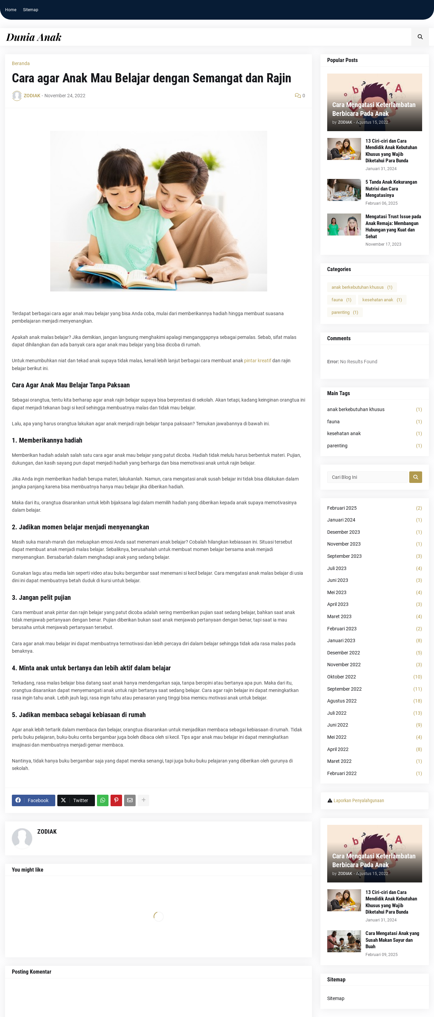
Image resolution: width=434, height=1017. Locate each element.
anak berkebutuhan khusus (362, 287)
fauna (342, 300)
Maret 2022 (374, 761)
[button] (420, 37)
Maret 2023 (374, 616)
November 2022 (374, 665)
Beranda (21, 63)
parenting (345, 312)
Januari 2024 (374, 520)
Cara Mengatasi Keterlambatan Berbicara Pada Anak (374, 109)
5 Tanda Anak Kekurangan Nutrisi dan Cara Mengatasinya (391, 188)
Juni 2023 (374, 580)
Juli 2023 (374, 568)
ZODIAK (47, 831)
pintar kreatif (257, 360)
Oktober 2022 (374, 677)
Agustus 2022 (374, 701)
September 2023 (374, 556)
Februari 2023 (374, 629)
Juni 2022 (374, 725)
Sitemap (30, 9)
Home (10, 9)
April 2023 (374, 604)
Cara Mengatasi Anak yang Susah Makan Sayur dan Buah (392, 940)
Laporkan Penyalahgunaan (359, 800)
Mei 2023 (374, 592)
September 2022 (374, 689)
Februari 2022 (374, 773)
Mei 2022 (374, 737)
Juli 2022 (374, 713)
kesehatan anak (382, 300)
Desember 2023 (374, 532)
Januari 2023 (374, 640)
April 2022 (374, 749)
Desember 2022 (374, 653)
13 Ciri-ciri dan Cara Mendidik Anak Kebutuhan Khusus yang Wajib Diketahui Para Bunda (391, 151)
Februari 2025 (374, 508)
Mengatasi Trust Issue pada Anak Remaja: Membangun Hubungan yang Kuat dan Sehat (393, 226)
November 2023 (374, 544)
